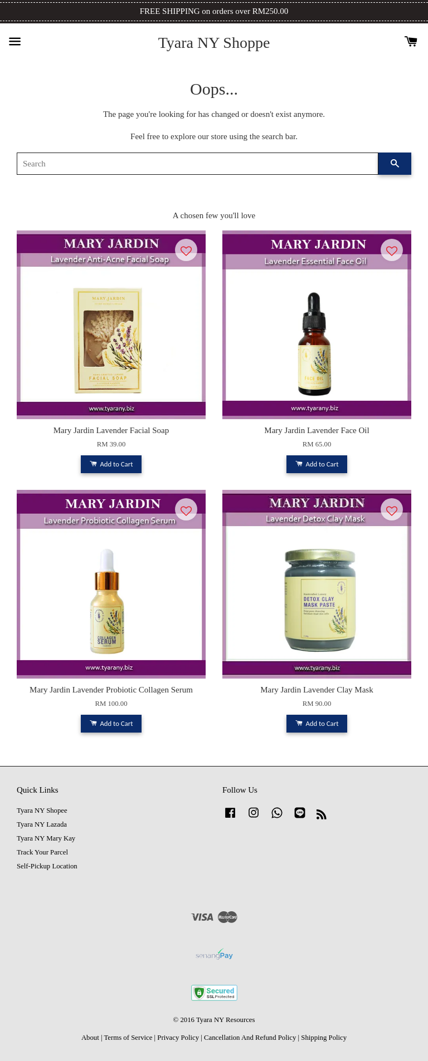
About (90, 1038)
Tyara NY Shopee (42, 810)
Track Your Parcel (42, 852)
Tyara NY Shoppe (214, 42)
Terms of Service (128, 1038)
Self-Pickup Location (47, 866)
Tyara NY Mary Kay (46, 838)
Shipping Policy (324, 1038)
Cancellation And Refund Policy (250, 1038)
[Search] (197, 164)
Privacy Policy (178, 1038)
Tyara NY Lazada (42, 824)
